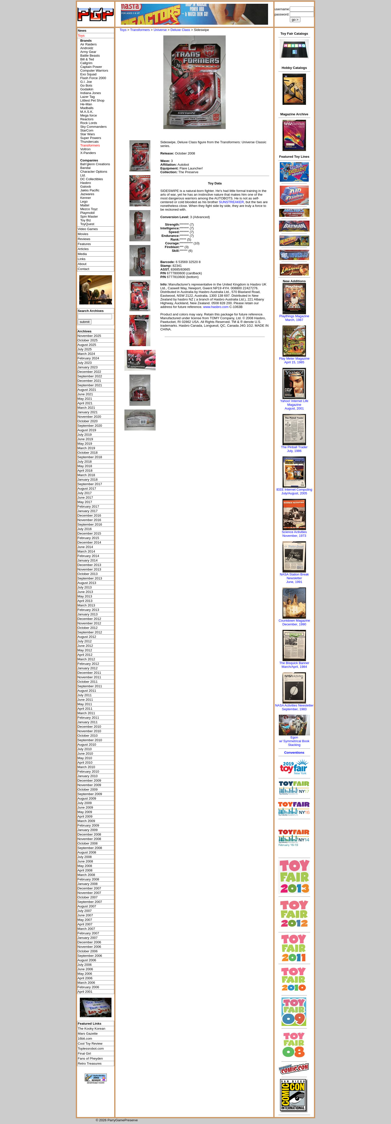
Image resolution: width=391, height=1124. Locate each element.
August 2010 (87, 744)
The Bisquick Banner (294, 663)
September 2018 (90, 457)
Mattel (84, 205)
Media (82, 254)
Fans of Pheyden (90, 1058)
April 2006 (85, 978)
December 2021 (89, 381)
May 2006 (85, 974)
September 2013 (90, 578)
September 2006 (90, 956)
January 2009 (88, 830)
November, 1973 (294, 536)
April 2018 (85, 470)
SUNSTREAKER (231, 202)
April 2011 (85, 708)
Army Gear (88, 52)
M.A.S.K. (87, 112)
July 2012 (85, 641)
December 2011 (89, 673)
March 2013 (86, 605)
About (82, 264)
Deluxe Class (180, 30)
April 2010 (85, 762)
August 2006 (87, 960)
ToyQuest (87, 224)
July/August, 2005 (294, 493)
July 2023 (85, 363)
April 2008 (85, 870)
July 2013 (85, 587)
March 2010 (86, 767)
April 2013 (85, 601)
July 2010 (85, 749)
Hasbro (85, 183)
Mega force (88, 115)
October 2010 (88, 735)
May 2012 (85, 650)
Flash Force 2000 (93, 78)
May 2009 (85, 812)
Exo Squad (88, 74)
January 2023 (88, 367)
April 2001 (85, 991)
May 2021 (85, 399)
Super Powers (90, 138)
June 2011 (85, 700)
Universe (160, 30)
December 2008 (89, 834)
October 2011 (88, 682)
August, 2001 (294, 408)
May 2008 (85, 866)
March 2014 (86, 551)
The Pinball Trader (294, 447)
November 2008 (89, 839)
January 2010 (88, 776)
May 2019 (85, 443)
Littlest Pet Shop (92, 100)
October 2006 (88, 951)
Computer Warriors (94, 70)
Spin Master (89, 216)
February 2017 (88, 506)
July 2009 (85, 803)
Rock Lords (88, 123)
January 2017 (88, 511)
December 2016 (89, 515)
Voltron (85, 149)
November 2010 (89, 731)
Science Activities (294, 532)
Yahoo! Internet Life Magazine (294, 403)
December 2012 (89, 619)
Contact (83, 269)
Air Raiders (88, 44)
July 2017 (85, 493)
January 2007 (88, 938)
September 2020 (90, 425)
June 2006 (85, 969)
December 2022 (89, 372)
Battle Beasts (90, 55)
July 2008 (85, 857)
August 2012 (87, 637)
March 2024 (86, 354)
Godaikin (87, 89)
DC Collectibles (91, 179)
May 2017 (85, 502)
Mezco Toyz (89, 209)
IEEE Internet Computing (294, 489)
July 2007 (85, 911)
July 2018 (85, 461)
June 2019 (85, 439)
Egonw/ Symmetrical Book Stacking (294, 741)
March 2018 (86, 475)
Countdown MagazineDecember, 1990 (294, 622)
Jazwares (87, 194)
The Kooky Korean (91, 1028)
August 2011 (87, 691)
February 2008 (88, 879)
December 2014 (89, 542)
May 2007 (85, 920)
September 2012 (90, 632)
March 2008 (86, 875)
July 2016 (85, 529)
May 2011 (85, 704)
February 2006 (88, 987)
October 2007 (88, 897)
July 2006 (85, 965)
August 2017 (87, 488)
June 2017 (85, 497)
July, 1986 (294, 451)
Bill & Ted (87, 59)
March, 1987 (294, 320)
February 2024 (88, 358)
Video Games (88, 229)
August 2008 (87, 852)
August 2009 (87, 798)
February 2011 (88, 717)
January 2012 (88, 668)
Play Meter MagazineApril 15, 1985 (294, 360)
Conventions (294, 752)
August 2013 (87, 583)
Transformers (140, 30)
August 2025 (87, 345)
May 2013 (85, 596)
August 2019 (87, 430)
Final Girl (84, 1053)
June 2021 (85, 394)
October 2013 (88, 574)
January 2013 (88, 614)
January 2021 (88, 412)
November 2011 (89, 677)
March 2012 (86, 659)
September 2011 (90, 686)
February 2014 (88, 556)
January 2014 (88, 560)
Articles (83, 249)
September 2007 (90, 902)
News (82, 30)
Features (84, 244)
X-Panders (88, 153)
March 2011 (86, 713)
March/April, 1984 (294, 667)
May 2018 (85, 466)
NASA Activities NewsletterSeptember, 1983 (294, 707)
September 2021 (90, 385)
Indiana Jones (90, 93)
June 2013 (85, 592)
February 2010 (88, 771)
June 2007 (85, 915)
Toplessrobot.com (91, 1048)
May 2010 (85, 758)
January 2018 (88, 479)
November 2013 (89, 569)
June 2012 (85, 646)
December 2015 (89, 533)
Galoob (85, 186)
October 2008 (88, 843)
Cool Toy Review (90, 1043)
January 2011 (88, 722)
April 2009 (85, 816)
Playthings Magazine (294, 316)
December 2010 (89, 726)
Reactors (87, 119)
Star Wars (87, 134)
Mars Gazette (88, 1033)
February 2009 (88, 825)
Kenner (85, 198)
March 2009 (86, 821)
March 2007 (86, 929)
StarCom (87, 130)
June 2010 (85, 753)
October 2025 (88, 340)
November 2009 (89, 785)
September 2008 (90, 848)
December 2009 (89, 780)
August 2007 (87, 906)
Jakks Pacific (89, 190)
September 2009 (90, 794)
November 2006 (89, 947)
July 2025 (85, 349)
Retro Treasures (90, 1063)
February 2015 (88, 538)
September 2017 (90, 484)
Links (82, 259)
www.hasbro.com (215, 307)
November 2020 (89, 417)
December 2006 (89, 942)
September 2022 (90, 376)
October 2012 (88, 628)
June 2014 (85, 547)
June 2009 (85, 807)
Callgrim (86, 63)
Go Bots (86, 85)
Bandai (85, 168)
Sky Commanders (93, 127)
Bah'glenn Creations (95, 164)
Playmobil (87, 213)
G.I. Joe (86, 82)
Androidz (87, 48)
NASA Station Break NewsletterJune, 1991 (294, 578)
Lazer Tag (87, 97)
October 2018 (88, 452)
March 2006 (86, 982)
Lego (84, 201)
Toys (123, 30)
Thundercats (89, 141)
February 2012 (88, 664)
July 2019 (85, 434)
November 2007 (89, 893)
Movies (83, 234)
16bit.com (85, 1038)
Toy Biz (85, 220)
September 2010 (90, 740)
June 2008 (85, 861)
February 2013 (88, 610)
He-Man (86, 104)
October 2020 (88, 421)
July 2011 (85, 695)
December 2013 (89, 565)
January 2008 (88, 884)
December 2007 (89, 888)
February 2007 (88, 933)
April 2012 (85, 655)
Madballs (87, 108)
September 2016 (90, 524)
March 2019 (86, 448)
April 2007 (85, 924)
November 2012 (89, 623)
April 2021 (85, 403)
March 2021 (86, 408)
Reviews (84, 239)
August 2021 (87, 390)
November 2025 (89, 336)
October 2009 (88, 789)
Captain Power (91, 67)
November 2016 (89, 520)
